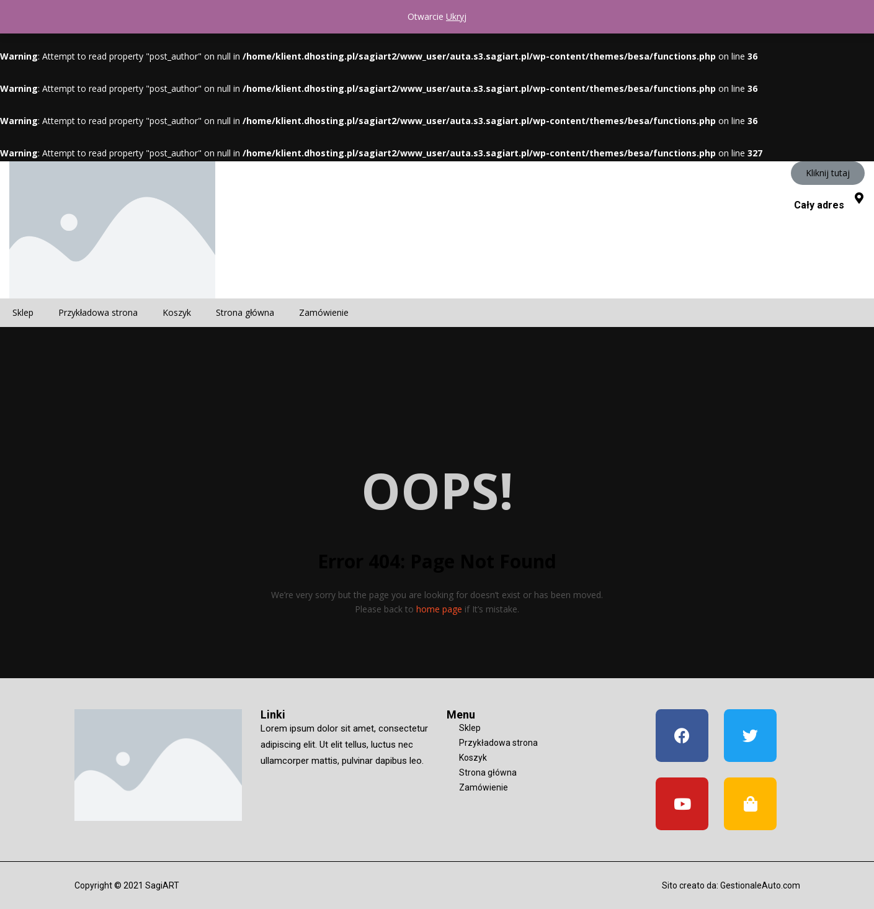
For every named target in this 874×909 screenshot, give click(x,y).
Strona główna (245, 312)
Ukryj (456, 16)
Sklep (22, 312)
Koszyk (177, 312)
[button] (828, 173)
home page (439, 609)
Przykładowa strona (98, 312)
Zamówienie (324, 312)
